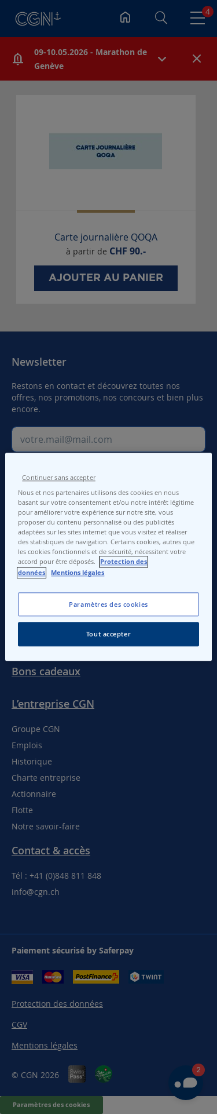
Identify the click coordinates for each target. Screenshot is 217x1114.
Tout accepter (108, 634)
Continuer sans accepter (58, 478)
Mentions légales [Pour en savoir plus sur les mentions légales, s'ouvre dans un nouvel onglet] (77, 572)
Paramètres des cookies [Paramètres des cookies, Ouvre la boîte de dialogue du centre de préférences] (108, 604)
